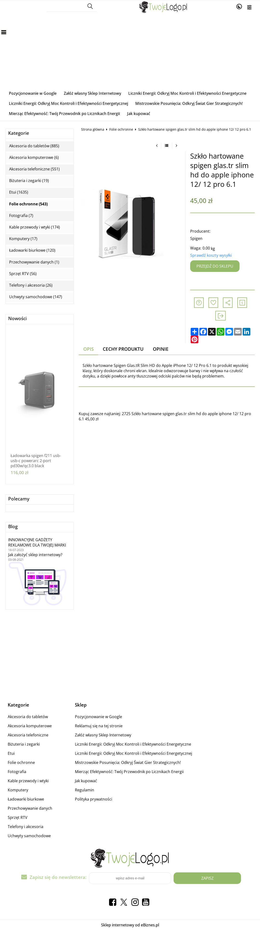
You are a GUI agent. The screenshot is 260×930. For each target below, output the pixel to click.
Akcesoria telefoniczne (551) (34, 169)
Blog (13, 527)
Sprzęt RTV (17, 817)
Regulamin (84, 790)
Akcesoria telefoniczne (28, 735)
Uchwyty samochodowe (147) (35, 296)
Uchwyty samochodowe (29, 835)
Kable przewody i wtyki (28, 780)
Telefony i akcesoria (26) (30, 285)
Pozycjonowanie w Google (33, 93)
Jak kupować (138, 113)
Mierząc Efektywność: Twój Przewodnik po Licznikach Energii (64, 113)
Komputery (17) (23, 238)
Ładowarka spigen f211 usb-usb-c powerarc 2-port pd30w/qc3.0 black (36, 460)
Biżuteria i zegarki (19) (29, 180)
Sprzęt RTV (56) (23, 273)
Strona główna (92, 129)
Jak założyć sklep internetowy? (35, 554)
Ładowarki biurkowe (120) (32, 250)
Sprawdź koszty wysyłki (211, 255)
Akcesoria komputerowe (30, 725)
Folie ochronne (121, 129)
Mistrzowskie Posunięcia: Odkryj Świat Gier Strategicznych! (189, 103)
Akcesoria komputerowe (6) (34, 157)
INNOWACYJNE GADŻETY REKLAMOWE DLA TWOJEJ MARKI (37, 542)
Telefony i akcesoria (25, 826)
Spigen (196, 238)
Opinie (161, 349)
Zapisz (207, 878)
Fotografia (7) (21, 215)
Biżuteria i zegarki (24, 744)
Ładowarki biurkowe (26, 799)
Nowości (17, 319)
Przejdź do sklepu (214, 266)
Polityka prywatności (93, 799)
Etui (11, 753)
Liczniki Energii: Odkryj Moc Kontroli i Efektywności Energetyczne (187, 93)
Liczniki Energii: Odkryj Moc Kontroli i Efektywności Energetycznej (68, 103)
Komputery (18, 790)
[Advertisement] (130, 52)
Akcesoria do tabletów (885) (34, 145)
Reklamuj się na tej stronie (99, 725)
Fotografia (17, 771)
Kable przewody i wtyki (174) (34, 227)
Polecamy (18, 499)
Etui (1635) (18, 192)
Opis (88, 349)
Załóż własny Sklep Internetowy (92, 93)
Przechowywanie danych (30, 808)
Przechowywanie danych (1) (34, 262)
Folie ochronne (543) (28, 204)
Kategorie (18, 133)
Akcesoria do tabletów (28, 716)
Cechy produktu (123, 349)
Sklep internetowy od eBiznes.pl (130, 925)
